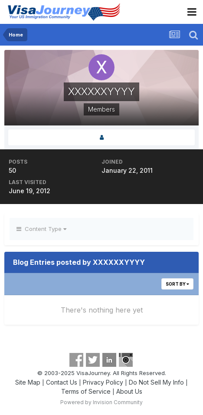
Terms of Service (86, 391)
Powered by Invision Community (101, 402)
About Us (129, 391)
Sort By (177, 284)
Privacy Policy (103, 382)
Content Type (41, 228)
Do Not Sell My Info (156, 382)
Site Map (27, 382)
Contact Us (61, 382)
